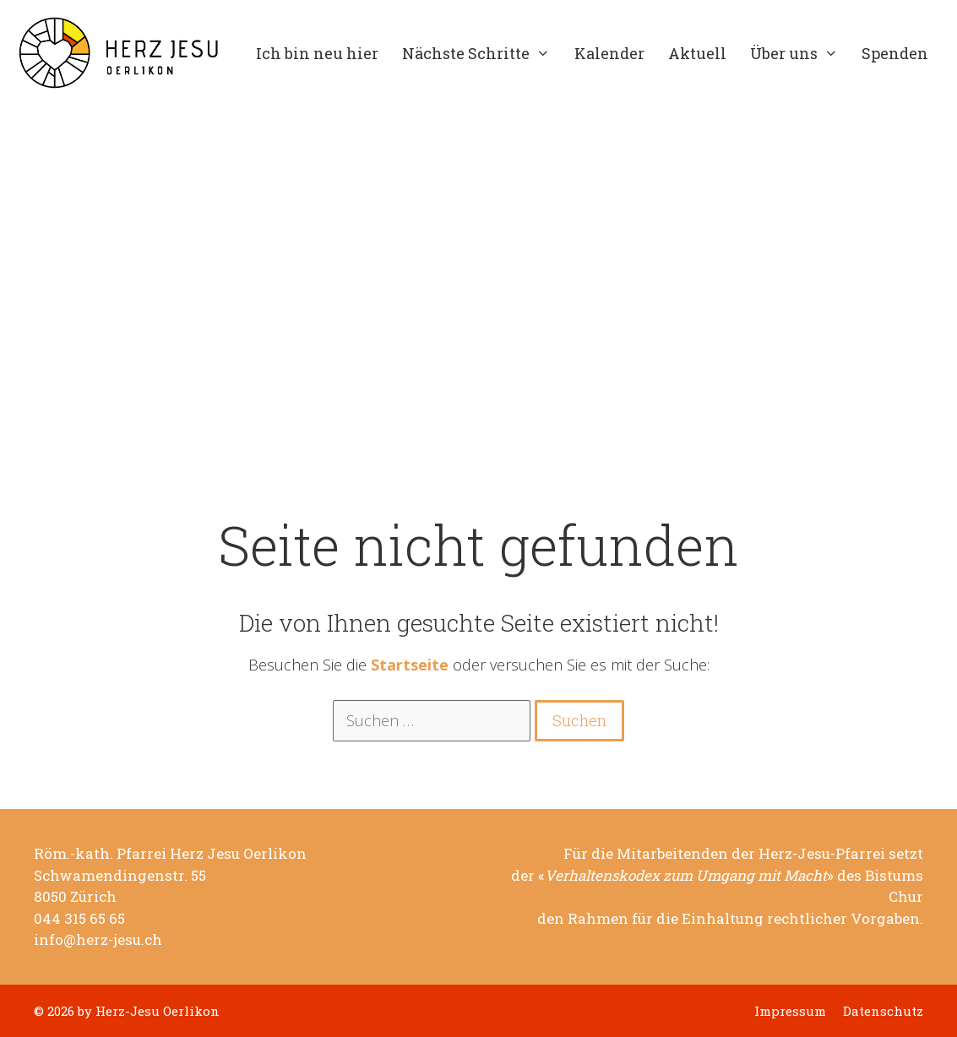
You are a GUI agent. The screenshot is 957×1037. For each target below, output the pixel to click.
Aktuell (697, 53)
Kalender (609, 53)
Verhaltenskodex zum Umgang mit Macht (686, 875)
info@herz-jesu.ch (98, 940)
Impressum (790, 1011)
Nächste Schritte (482, 53)
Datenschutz (883, 1011)
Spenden (895, 53)
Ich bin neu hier (317, 53)
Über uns (800, 53)
